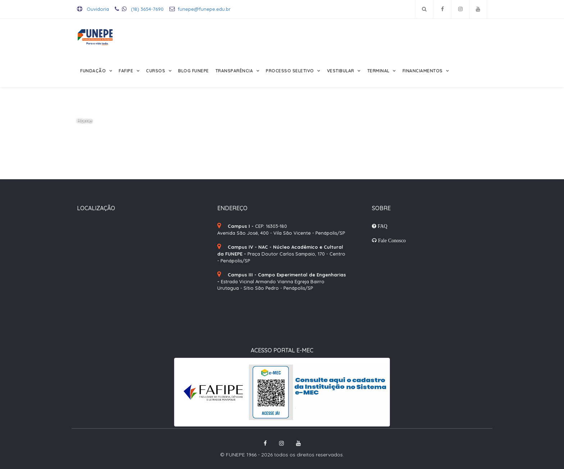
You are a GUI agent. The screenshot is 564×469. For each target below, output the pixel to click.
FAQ (381, 226)
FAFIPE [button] (127, 70)
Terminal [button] (379, 70)
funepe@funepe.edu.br (200, 9)
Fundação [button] (93, 70)
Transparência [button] (234, 70)
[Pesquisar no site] (424, 9)
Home (84, 120)
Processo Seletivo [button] (290, 70)
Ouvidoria (93, 9)
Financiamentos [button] (423, 70)
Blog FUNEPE (193, 70)
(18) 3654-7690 (139, 9)
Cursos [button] (156, 70)
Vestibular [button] (341, 70)
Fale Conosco (391, 240)
